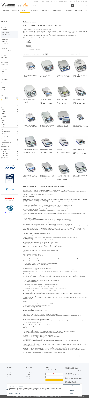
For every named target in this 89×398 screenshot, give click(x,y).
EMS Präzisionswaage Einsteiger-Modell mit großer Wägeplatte (47, 74)
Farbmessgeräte (4, 64)
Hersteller (28, 374)
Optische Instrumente (5, 76)
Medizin (2, 91)
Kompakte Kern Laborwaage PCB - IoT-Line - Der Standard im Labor (30, 126)
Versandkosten (29, 378)
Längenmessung (4, 62)
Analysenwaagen (5, 32)
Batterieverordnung (30, 383)
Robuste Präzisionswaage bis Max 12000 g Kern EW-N (80, 176)
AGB (7, 376)
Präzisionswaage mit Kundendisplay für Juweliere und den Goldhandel (63, 150)
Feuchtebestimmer (6, 36)
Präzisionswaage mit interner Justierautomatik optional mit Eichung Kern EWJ (46, 150)
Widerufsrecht (10, 369)
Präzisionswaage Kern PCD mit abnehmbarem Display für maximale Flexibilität (63, 126)
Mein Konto (42, 1)
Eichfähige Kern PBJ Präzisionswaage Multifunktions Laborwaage (29, 74)
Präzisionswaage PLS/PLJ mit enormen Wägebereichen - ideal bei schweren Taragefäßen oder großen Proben (30, 176)
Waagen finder (72, 1)
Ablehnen (71, 393)
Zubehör (3, 71)
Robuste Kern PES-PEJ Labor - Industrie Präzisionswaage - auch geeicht (63, 176)
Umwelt (2, 66)
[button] (77, 5)
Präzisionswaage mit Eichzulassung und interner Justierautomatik (30, 150)
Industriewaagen (4, 39)
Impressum (11, 393)
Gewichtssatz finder (63, 1)
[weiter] (87, 54)
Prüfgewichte (3, 46)
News (47, 1)
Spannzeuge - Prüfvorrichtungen (8, 50)
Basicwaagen (3, 27)
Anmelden (54, 380)
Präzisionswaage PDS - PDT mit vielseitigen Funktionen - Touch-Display (80, 150)
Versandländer (29, 381)
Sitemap (28, 376)
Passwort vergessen (49, 382)
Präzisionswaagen (6, 34)
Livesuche (28, 369)
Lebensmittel (3, 84)
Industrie (3, 87)
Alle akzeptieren (71, 385)
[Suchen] (51, 5)
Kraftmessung (4, 48)
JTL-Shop (82, 396)
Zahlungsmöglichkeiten (31, 372)
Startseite (36, 1)
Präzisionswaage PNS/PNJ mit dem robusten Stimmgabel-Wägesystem (47, 176)
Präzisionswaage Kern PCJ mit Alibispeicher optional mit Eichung (80, 126)
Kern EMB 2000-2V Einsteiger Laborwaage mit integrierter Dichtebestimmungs (29, 100)
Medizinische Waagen (5, 43)
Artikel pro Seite (36, 54)
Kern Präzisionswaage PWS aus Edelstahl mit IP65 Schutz (79, 100)
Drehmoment (4, 53)
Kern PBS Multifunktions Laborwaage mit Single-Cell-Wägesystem (62, 100)
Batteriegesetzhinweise (11, 372)
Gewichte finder (54, 1)
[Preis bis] (13, 98)
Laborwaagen (4, 29)
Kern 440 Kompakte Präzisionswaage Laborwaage (63, 74)
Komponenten (4, 41)
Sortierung (26, 54)
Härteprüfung (4, 60)
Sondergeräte (4, 69)
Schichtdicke (3, 55)
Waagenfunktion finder (82, 1)
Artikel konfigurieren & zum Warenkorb (71, 390)
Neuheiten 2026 (4, 25)
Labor (2, 82)
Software (3, 73)
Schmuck (3, 89)
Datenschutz (17, 393)
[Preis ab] (3, 98)
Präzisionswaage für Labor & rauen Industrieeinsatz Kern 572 (47, 126)
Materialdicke (4, 57)
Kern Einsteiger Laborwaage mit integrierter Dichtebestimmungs (80, 74)
